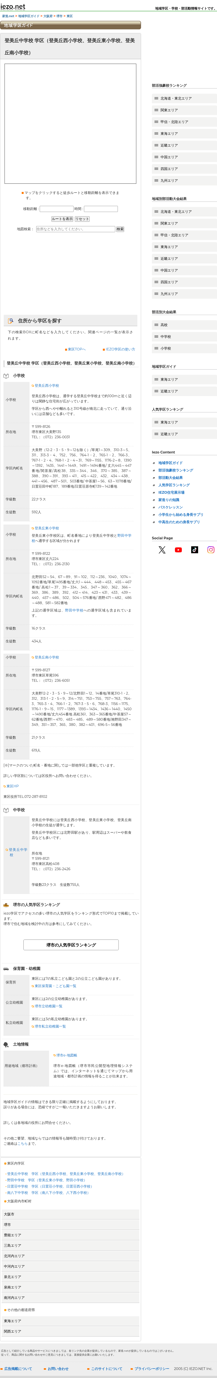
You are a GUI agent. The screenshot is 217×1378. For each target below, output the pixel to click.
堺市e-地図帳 (65, 1055)
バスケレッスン (170, 507)
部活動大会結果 (170, 478)
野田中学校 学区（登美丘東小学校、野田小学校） (46, 1180)
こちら (22, 1143)
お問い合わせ (58, 1369)
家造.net (8, 16)
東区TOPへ (77, 349)
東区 (70, 16)
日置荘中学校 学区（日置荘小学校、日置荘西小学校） (50, 1186)
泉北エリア (12, 1277)
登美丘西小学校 (45, 385)
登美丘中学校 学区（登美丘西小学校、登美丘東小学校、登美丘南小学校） (65, 1174)
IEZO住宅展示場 (171, 492)
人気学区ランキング (174, 485)
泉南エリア (12, 1287)
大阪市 (9, 1214)
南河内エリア (14, 1298)
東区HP (11, 786)
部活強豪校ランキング (175, 470)
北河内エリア (14, 1256)
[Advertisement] (70, 275)
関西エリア (12, 1331)
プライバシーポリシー (152, 1369)
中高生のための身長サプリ (179, 522)
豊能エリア (12, 1235)
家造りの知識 (168, 500)
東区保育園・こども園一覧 (54, 986)
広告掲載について (18, 1369)
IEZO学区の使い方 (120, 349)
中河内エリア (14, 1266)
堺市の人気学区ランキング (71, 945)
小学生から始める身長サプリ (181, 515)
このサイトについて (106, 1369)
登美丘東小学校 (45, 528)
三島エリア (12, 1245)
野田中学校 (74, 610)
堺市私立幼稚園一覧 (49, 1026)
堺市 (59, 16)
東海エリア (12, 1321)
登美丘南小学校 (45, 657)
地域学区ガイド (28, 16)
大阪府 (48, 16)
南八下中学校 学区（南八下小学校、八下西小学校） (48, 1193)
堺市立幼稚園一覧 (47, 1006)
